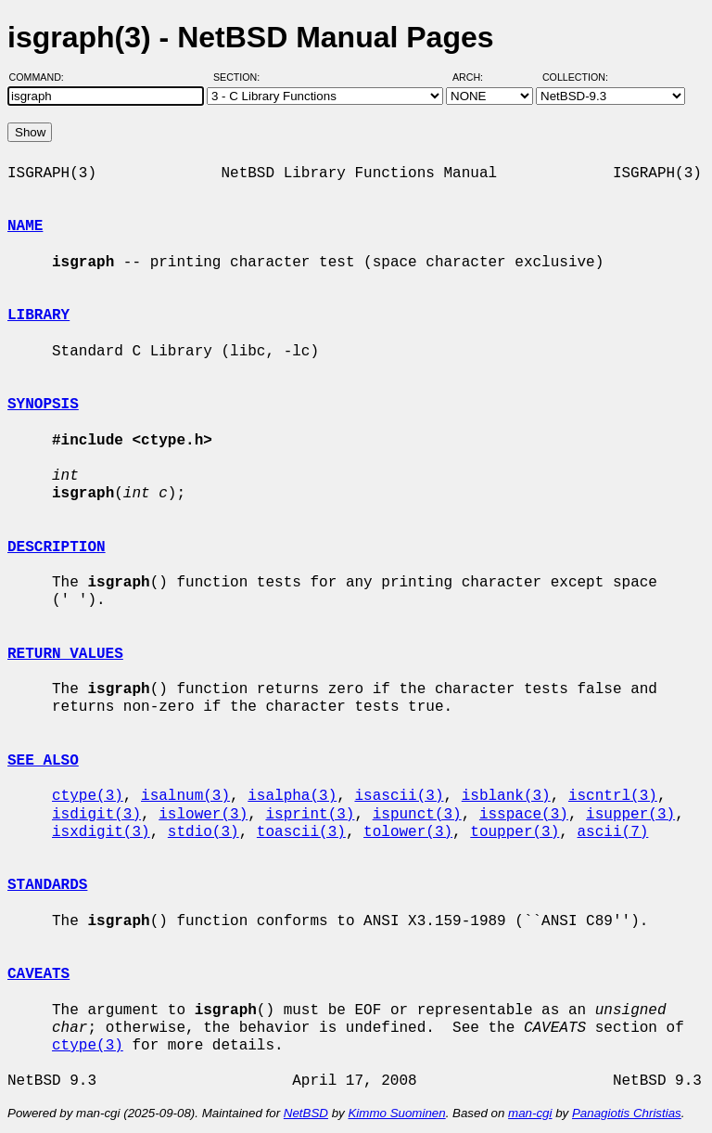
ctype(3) (87, 796)
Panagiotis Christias (626, 1113)
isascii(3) (398, 796)
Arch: (476, 77)
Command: (42, 77)
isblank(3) (506, 796)
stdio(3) (203, 832)
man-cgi (530, 1113)
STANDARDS (47, 885)
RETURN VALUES (65, 654)
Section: (240, 77)
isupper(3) (630, 815)
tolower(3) (407, 832)
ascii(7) (613, 832)
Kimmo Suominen (396, 1113)
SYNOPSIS (43, 404)
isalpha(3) (292, 796)
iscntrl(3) (612, 796)
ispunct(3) (417, 815)
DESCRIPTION (56, 547)
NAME (25, 226)
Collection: (575, 77)
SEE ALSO (43, 761)
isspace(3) (523, 815)
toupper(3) (514, 832)
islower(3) (203, 815)
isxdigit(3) (101, 832)
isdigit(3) (96, 815)
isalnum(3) (185, 796)
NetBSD (306, 1113)
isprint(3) (309, 815)
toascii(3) (301, 832)
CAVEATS (38, 974)
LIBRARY (38, 315)
